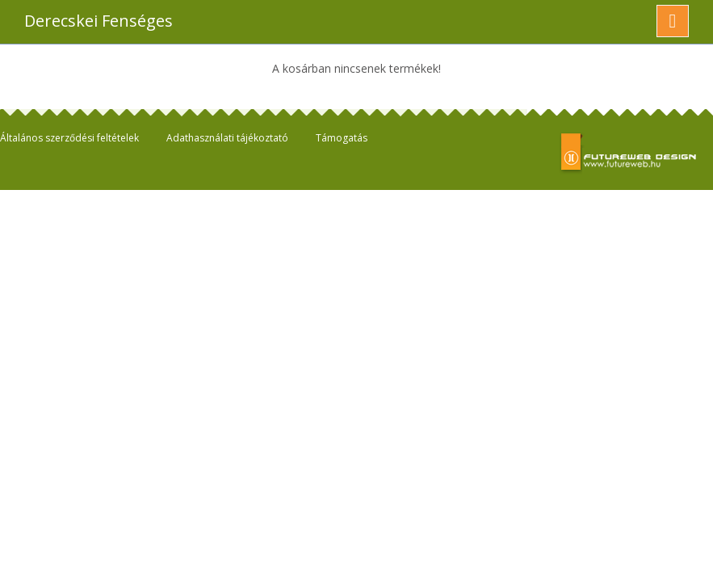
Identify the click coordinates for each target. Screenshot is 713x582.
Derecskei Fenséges (98, 21)
